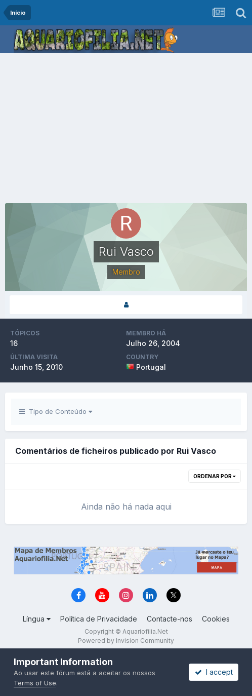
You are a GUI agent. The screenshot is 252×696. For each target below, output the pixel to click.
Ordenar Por (214, 476)
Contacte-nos (169, 618)
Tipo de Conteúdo (55, 411)
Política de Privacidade (98, 618)
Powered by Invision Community (126, 640)
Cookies (216, 618)
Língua (37, 618)
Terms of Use (35, 683)
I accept (214, 672)
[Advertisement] (128, 129)
